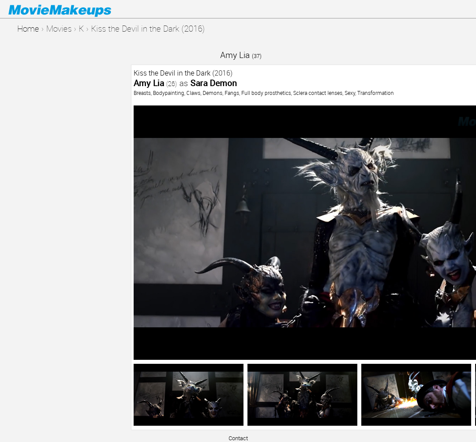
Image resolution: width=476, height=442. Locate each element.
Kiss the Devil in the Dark (172, 73)
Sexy (350, 92)
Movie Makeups (72, 9)
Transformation (375, 92)
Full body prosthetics (266, 92)
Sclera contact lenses (317, 92)
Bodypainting (168, 92)
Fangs (232, 92)
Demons (212, 92)
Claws (193, 92)
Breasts (142, 92)
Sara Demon (213, 82)
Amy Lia (241, 54)
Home (28, 28)
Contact (238, 438)
